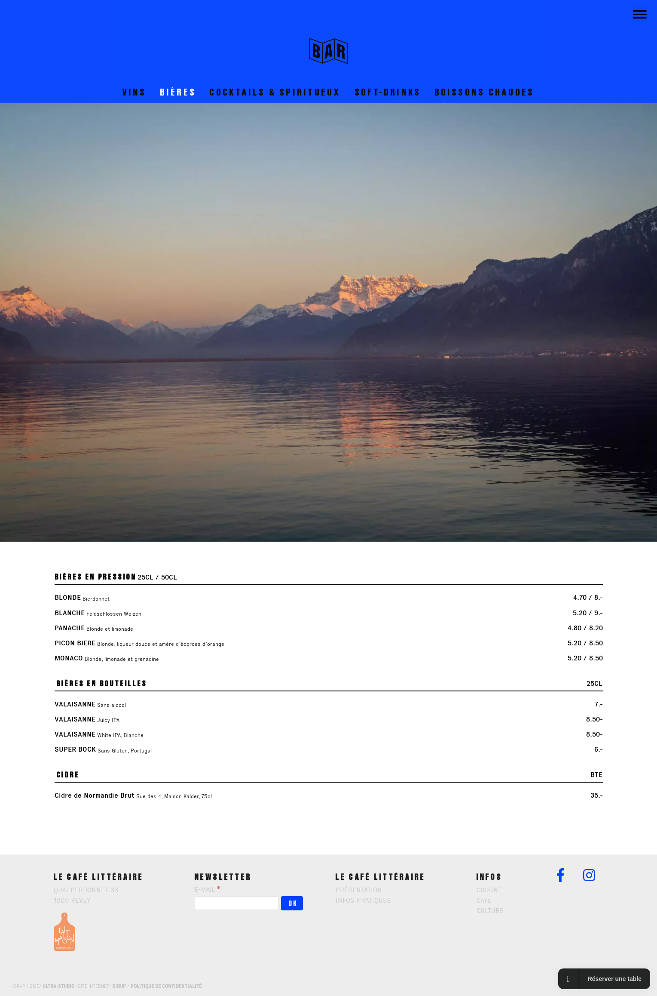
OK (294, 903)
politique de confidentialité (166, 986)
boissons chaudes (485, 92)
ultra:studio (58, 986)
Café (484, 900)
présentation (359, 890)
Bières (178, 92)
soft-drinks (388, 92)
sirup (119, 986)
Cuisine (489, 890)
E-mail (207, 890)
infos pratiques (363, 900)
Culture (490, 911)
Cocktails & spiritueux (275, 92)
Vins (134, 92)
